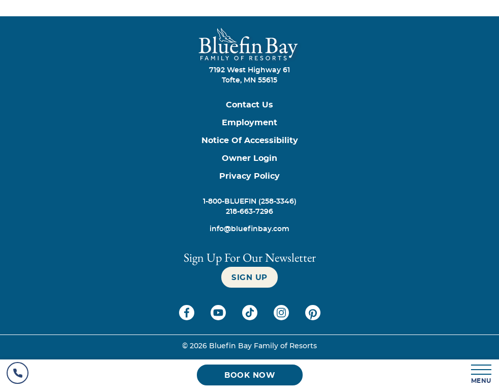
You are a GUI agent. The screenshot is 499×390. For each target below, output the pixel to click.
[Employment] (249, 123)
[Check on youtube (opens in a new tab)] (219, 318)
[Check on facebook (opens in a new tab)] (187, 318)
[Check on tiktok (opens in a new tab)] (250, 318)
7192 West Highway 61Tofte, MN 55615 (249, 75)
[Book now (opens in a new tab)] (250, 375)
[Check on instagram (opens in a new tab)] (282, 318)
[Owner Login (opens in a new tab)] (249, 158)
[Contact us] (249, 105)
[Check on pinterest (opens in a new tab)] (312, 318)
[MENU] (481, 375)
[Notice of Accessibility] (249, 141)
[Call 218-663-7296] (249, 212)
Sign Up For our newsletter (250, 257)
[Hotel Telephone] (17, 374)
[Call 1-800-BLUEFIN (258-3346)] (249, 202)
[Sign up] (249, 277)
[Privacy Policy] (249, 176)
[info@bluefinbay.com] (249, 229)
